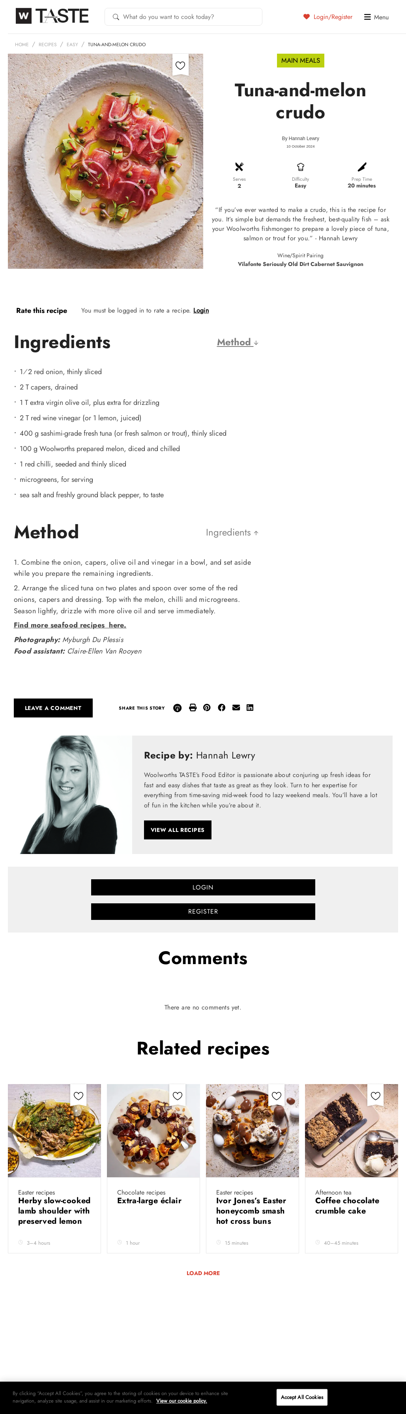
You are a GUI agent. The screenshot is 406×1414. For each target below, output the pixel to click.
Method (236, 342)
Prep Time (362, 179)
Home (22, 44)
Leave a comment (53, 708)
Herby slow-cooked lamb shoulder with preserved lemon (54, 1211)
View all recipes (178, 830)
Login (201, 310)
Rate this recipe (41, 310)
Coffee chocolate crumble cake (347, 1206)
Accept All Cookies (302, 1397)
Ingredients (230, 532)
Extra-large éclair (150, 1200)
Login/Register (327, 16)
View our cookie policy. (181, 1401)
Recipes (48, 44)
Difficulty (300, 179)
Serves (239, 179)
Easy (72, 44)
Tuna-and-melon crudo (117, 44)
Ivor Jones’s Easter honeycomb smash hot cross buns (251, 1211)
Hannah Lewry (304, 138)
